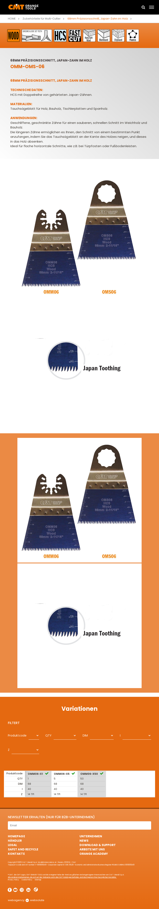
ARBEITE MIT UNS (92, 849)
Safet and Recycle (23, 849)
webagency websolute (26, 900)
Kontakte (16, 854)
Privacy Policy (13, 880)
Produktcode (17, 735)
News (84, 841)
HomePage (16, 836)
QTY (48, 735)
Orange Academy (94, 854)
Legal (12, 845)
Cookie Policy (27, 880)
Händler (15, 841)
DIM (85, 735)
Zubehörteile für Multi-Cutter (41, 19)
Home (12, 19)
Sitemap (38, 880)
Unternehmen (91, 836)
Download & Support (98, 845)
